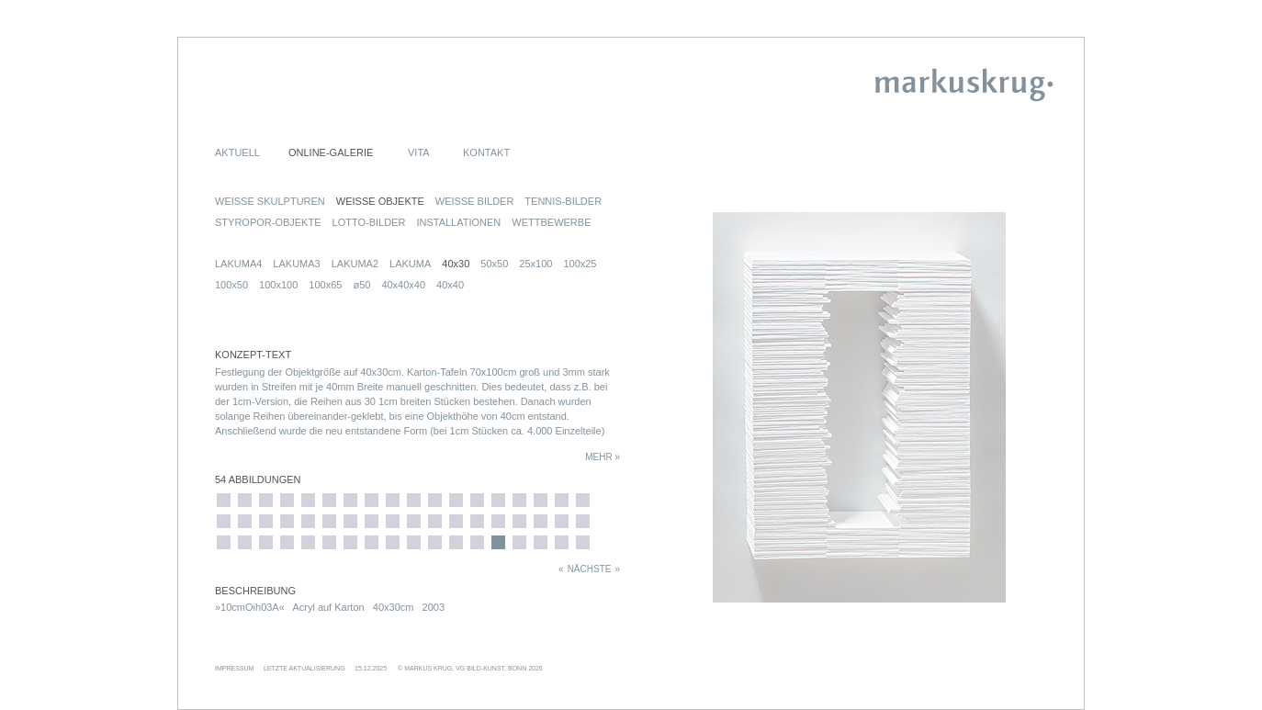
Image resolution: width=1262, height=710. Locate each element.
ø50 (361, 284)
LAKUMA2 (355, 263)
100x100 (278, 284)
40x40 (450, 284)
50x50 (494, 263)
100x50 (231, 284)
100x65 (325, 284)
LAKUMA (410, 263)
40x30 (455, 263)
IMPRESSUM (234, 668)
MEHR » (602, 457)
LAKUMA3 (296, 263)
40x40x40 (403, 284)
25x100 (535, 263)
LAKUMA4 (238, 263)
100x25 (579, 263)
